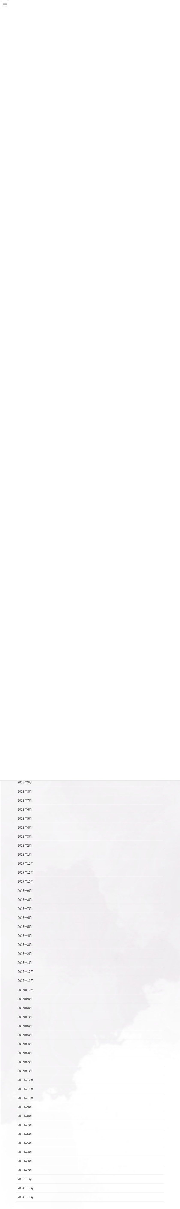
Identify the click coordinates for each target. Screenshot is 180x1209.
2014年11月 (26, 1197)
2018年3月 (25, 836)
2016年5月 (25, 1035)
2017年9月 (25, 890)
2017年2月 (25, 953)
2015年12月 (26, 1080)
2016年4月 (25, 1044)
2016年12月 (26, 971)
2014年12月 (26, 1188)
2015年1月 (25, 1179)
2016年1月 (25, 1071)
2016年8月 (25, 1008)
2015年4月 (25, 1152)
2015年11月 (26, 1089)
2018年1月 (25, 854)
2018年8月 (25, 791)
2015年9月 (25, 1107)
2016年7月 (25, 1017)
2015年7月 (25, 1125)
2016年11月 (26, 980)
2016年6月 (25, 1026)
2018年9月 (25, 782)
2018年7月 (25, 800)
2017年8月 (25, 899)
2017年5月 (25, 926)
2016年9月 (25, 999)
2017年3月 (25, 944)
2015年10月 (26, 1098)
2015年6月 (25, 1134)
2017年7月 (25, 908)
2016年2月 (25, 1062)
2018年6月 (25, 809)
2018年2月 (25, 845)
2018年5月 (25, 818)
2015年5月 (25, 1143)
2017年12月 (26, 863)
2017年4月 (25, 935)
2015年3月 (25, 1161)
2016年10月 (26, 990)
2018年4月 (25, 827)
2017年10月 (26, 881)
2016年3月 (25, 1053)
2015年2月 (25, 1170)
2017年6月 (25, 917)
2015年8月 (25, 1116)
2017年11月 (26, 872)
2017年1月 (25, 962)
